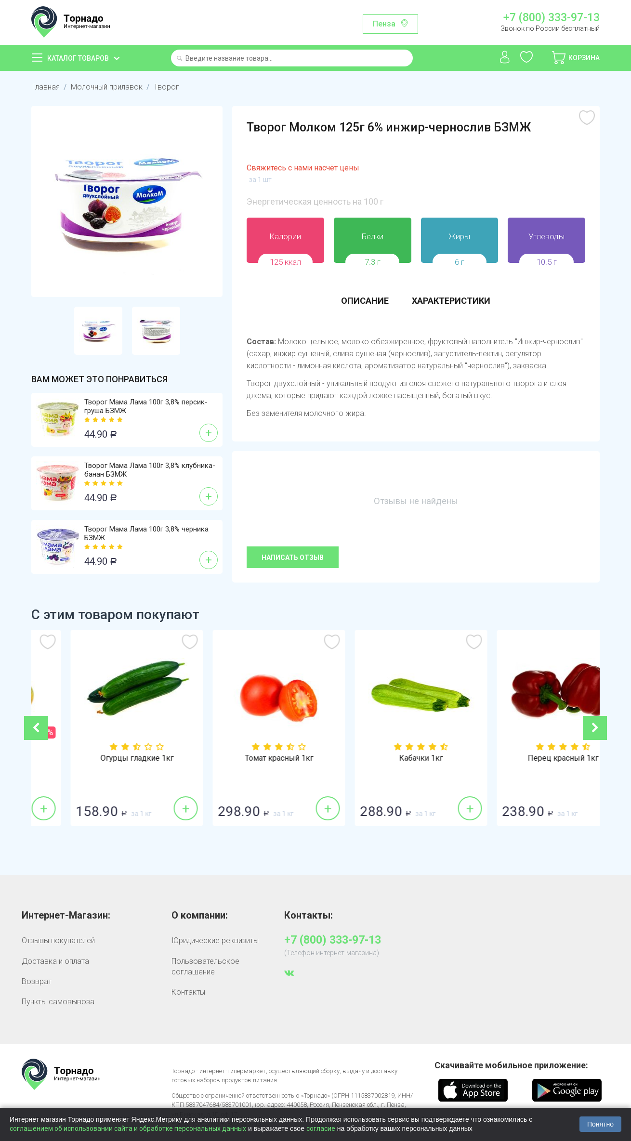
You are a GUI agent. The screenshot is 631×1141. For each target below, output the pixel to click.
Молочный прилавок (107, 86)
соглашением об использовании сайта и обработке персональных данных (128, 1128)
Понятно (600, 1124)
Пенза (384, 23)
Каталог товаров (78, 58)
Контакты (188, 992)
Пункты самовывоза (58, 1001)
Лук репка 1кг (102, 758)
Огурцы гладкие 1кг (244, 758)
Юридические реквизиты (215, 940)
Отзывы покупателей (58, 940)
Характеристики (451, 301)
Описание (365, 301)
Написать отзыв (293, 557)
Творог (166, 86)
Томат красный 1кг (387, 758)
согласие (320, 1128)
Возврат (37, 981)
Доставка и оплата (55, 961)
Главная (46, 86)
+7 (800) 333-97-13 (551, 18)
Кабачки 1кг (529, 758)
